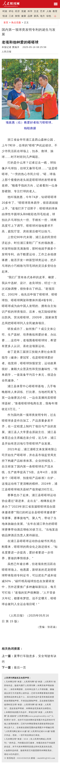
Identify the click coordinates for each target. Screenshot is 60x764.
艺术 (42, 11)
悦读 (5, 16)
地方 (42, 16)
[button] (55, 16)
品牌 (30, 16)
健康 (23, 16)
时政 (5, 11)
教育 (55, 11)
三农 (11, 16)
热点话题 (16, 22)
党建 (23, 11)
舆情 (17, 16)
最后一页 (20, 667)
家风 (36, 16)
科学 (30, 11)
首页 (6, 22)
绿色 (48, 16)
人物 (48, 11)
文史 (36, 11)
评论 (11, 11)
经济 (17, 11)
